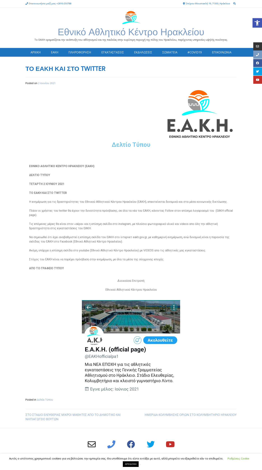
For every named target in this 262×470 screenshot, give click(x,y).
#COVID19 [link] (194, 52)
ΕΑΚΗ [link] (54, 52)
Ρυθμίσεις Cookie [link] (238, 458)
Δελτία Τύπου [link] (45, 399)
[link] (257, 23)
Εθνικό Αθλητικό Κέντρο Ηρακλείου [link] (131, 32)
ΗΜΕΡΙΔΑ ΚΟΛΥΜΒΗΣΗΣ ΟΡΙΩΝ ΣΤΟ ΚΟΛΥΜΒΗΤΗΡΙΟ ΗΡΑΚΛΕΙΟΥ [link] (191, 415)
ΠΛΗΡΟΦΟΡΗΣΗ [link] (79, 52)
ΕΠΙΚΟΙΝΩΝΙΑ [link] (221, 52)
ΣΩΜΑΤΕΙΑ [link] (169, 52)
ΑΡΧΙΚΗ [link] (36, 52)
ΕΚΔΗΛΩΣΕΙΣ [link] (143, 52)
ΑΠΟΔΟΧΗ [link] (130, 464)
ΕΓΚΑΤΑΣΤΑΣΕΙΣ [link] (112, 52)
